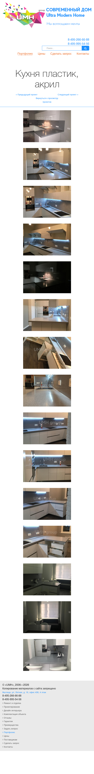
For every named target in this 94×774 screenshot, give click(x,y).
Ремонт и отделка (11, 703)
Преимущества (10, 724)
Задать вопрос (10, 728)
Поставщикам (9, 739)
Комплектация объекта (14, 714)
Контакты (83, 53)
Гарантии (7, 721)
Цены (41, 53)
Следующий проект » (68, 94)
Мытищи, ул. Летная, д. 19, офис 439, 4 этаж (24, 692)
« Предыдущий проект (27, 94)
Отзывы (6, 717)
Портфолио (25, 53)
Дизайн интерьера (12, 710)
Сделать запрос (61, 53)
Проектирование (11, 706)
